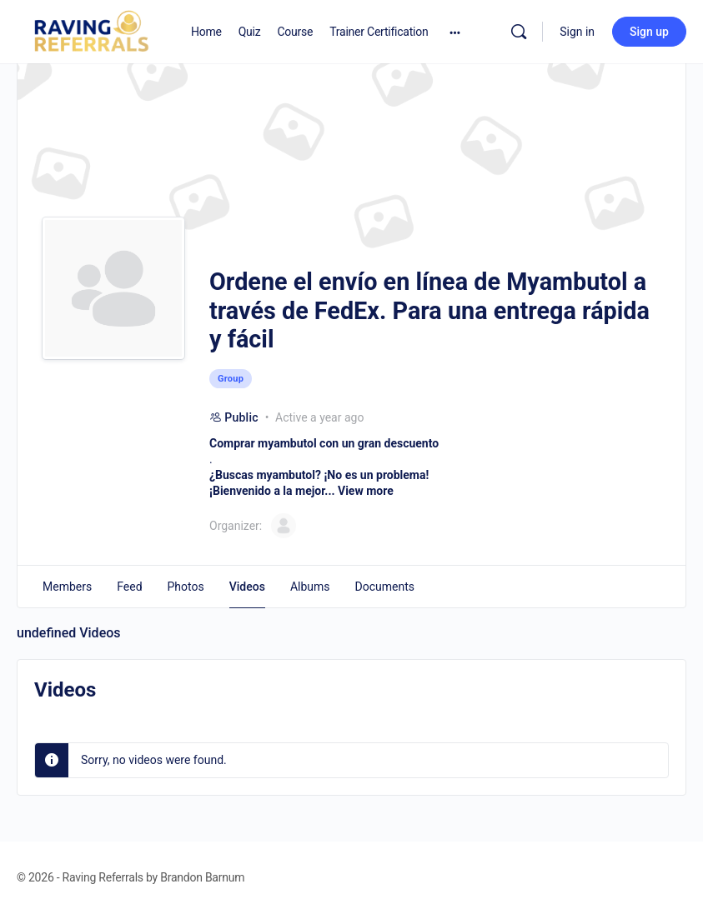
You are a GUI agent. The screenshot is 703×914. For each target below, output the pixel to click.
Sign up (649, 31)
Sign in (577, 31)
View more (366, 490)
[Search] (518, 32)
